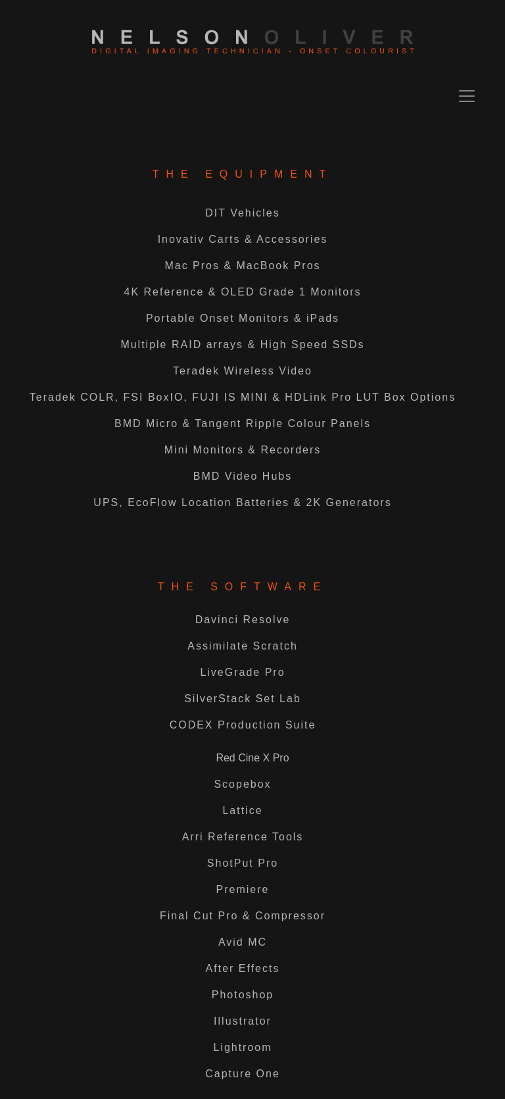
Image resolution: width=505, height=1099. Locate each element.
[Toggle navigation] (467, 96)
